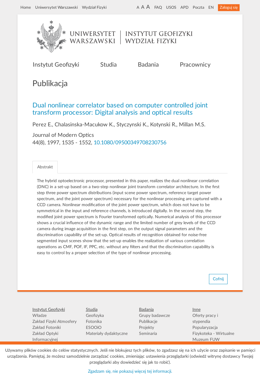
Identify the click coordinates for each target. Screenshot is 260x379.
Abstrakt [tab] (45, 167)
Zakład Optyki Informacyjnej (45, 337)
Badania (148, 65)
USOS (171, 7)
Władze (39, 316)
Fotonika (94, 322)
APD (184, 7)
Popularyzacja (205, 328)
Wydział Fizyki (94, 7)
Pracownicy (195, 65)
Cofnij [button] (218, 279)
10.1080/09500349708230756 (130, 143)
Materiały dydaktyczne (107, 334)
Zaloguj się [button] (229, 7)
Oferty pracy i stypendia (205, 319)
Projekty (146, 328)
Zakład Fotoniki (46, 328)
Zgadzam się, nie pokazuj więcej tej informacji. (130, 371)
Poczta (198, 7)
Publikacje (148, 322)
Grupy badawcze (154, 316)
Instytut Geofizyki (56, 65)
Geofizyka (95, 316)
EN (211, 7)
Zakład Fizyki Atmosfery (54, 322)
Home (25, 7)
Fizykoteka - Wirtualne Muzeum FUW (213, 337)
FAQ (158, 7)
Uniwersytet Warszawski (56, 7)
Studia (108, 65)
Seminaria (148, 334)
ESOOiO (93, 328)
